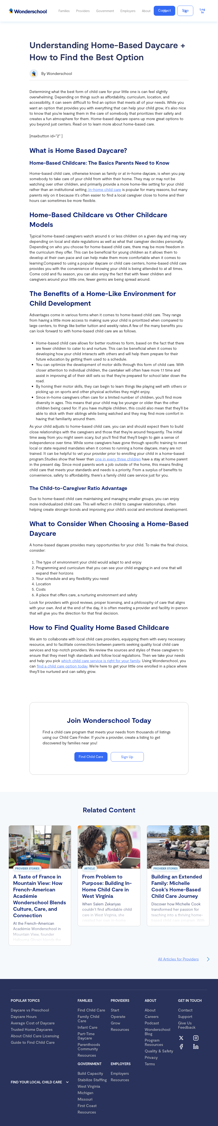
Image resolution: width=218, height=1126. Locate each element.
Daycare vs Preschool (30, 1010)
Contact (185, 1010)
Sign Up (185, 10)
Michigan (85, 1092)
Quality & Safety (159, 1051)
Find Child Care (91, 756)
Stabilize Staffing (92, 1079)
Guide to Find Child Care (33, 1042)
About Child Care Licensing (35, 1035)
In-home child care (104, 189)
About (150, 1010)
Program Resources (154, 1042)
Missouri (85, 1099)
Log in (202, 10)
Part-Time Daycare (86, 1035)
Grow (115, 1023)
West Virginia (89, 1086)
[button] (64, 11)
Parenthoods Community (89, 1046)
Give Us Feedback (186, 1025)
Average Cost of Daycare (33, 1023)
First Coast (87, 1105)
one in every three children (118, 459)
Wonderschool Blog (157, 1031)
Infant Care (87, 1027)
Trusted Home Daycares (32, 1029)
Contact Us (164, 10)
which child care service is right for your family (100, 660)
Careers (152, 1016)
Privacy (151, 1057)
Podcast (152, 1023)
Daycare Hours (24, 1016)
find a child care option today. (62, 666)
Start (115, 1010)
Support (185, 1016)
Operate (118, 1016)
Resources (87, 1055)
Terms (150, 1063)
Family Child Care (88, 1018)
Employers (120, 1073)
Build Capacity (90, 1073)
